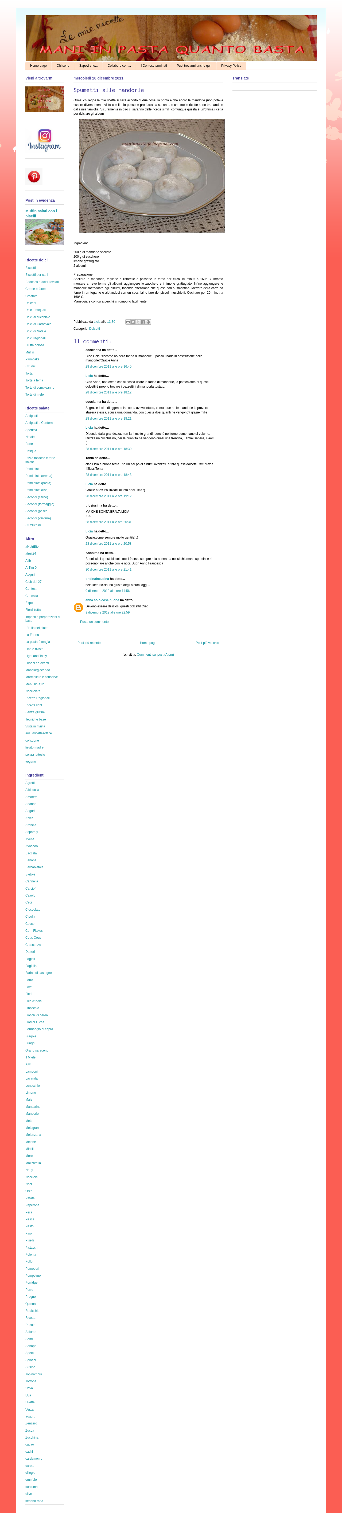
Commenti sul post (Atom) (155, 654)
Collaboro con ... (119, 65)
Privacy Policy (231, 65)
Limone (30, 1092)
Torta (29, 373)
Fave (29, 987)
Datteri (30, 952)
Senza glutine (35, 712)
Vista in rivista (35, 726)
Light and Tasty (36, 656)
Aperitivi (31, 430)
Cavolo (30, 895)
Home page (38, 65)
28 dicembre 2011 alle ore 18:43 (108, 475)
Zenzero (31, 1423)
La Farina (32, 635)
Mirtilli (29, 1149)
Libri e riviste (34, 649)
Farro (29, 980)
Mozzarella (33, 1163)
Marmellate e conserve (41, 677)
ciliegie (30, 1473)
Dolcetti (94, 329)
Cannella (31, 881)
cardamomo (33, 1458)
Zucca (29, 1430)
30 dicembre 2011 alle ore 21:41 (108, 569)
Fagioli (30, 959)
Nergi (29, 1170)
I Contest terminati (154, 65)
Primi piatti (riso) (37, 490)
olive (28, 1494)
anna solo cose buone (102, 600)
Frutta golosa (34, 345)
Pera (28, 1212)
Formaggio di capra (39, 1029)
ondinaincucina (97, 579)
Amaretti (31, 797)
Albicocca (32, 790)
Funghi (30, 1043)
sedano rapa (34, 1501)
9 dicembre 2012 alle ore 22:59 (108, 612)
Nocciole (31, 1177)
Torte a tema (34, 380)
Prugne (30, 1297)
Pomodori (32, 1269)
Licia (97, 322)
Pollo (29, 1261)
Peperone (32, 1205)
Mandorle (32, 1114)
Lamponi (31, 1071)
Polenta (30, 1254)
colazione (32, 740)
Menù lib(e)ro (34, 684)
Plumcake (32, 359)
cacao (29, 1444)
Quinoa (30, 1304)
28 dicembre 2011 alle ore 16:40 (108, 366)
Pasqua (30, 451)
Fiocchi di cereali (37, 1015)
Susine (30, 1367)
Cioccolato (32, 909)
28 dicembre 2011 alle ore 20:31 (108, 522)
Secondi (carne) (36, 497)
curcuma (31, 1487)
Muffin (29, 352)
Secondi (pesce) (37, 511)
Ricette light (33, 705)
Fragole (30, 1036)
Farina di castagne (38, 973)
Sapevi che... (88, 65)
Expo (29, 603)
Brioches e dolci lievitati (42, 282)
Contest (30, 589)
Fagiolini (31, 966)
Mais (28, 1099)
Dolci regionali (35, 338)
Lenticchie (32, 1086)
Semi (29, 1339)
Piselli (29, 1240)
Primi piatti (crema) (38, 476)
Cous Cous (33, 937)
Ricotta (30, 1318)
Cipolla (30, 916)
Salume (30, 1332)
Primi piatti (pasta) (38, 483)
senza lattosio (35, 754)
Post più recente (89, 643)
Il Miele (30, 1057)
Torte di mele (34, 394)
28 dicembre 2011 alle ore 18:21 (108, 418)
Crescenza (33, 945)
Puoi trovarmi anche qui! (194, 65)
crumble (31, 1480)
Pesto (29, 1226)
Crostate (31, 296)
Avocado (31, 846)
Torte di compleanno (39, 387)
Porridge (31, 1282)
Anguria (30, 811)
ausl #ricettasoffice (38, 733)
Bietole (30, 874)
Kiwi (28, 1064)
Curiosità (31, 596)
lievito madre (34, 747)
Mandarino (33, 1107)
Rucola (30, 1325)
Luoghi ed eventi (37, 663)
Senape (30, 1346)
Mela (28, 1121)
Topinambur (33, 1374)
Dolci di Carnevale (38, 324)
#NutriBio (31, 546)
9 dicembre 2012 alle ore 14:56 (108, 591)
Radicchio (32, 1311)
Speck (29, 1353)
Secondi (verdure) (38, 518)
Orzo (28, 1191)
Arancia (30, 825)
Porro (29, 1290)
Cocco (29, 924)
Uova (29, 1388)
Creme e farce (35, 289)
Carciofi (30, 888)
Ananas (30, 804)
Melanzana (33, 1135)
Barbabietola (34, 867)
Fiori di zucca (34, 1022)
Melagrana (33, 1128)
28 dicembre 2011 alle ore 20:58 (108, 544)
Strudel (30, 366)
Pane (29, 444)
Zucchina (31, 1437)
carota (29, 1466)
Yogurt (29, 1416)
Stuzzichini (33, 525)
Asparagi (31, 832)
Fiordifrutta (33, 610)
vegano (30, 761)
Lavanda (31, 1078)
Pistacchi (31, 1247)
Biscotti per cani (36, 275)
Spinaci (30, 1360)
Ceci (28, 902)
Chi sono (63, 65)
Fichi (28, 994)
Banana (30, 860)
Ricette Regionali (37, 698)
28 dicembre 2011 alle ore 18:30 (108, 449)
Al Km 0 (31, 568)
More (29, 1156)
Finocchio (32, 1008)
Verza (29, 1409)
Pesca (29, 1219)
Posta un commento (94, 622)
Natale (30, 437)
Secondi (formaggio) (39, 504)
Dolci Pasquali (35, 310)
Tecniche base (35, 719)
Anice (29, 818)
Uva (28, 1395)
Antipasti (31, 416)
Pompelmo (33, 1275)
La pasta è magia (37, 642)
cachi (29, 1452)
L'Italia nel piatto (36, 628)
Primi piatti (32, 469)
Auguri (30, 574)
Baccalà (31, 853)
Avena (29, 839)
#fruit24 (30, 553)
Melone (30, 1142)
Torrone (30, 1381)
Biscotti (30, 268)
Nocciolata (32, 691)
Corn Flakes (34, 931)
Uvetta (30, 1402)
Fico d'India (33, 1001)
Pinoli (29, 1233)
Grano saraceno (36, 1050)
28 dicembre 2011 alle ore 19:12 (108, 496)
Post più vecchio (207, 643)
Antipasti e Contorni (39, 423)
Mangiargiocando (37, 670)
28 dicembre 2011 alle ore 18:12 (108, 392)
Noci (28, 1184)
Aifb (28, 561)
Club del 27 (33, 582)
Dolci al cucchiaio (37, 317)
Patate (30, 1198)
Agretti (30, 783)
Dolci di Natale (35, 331)
